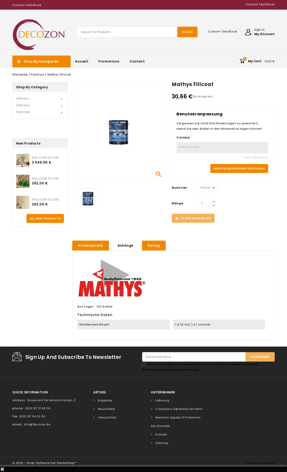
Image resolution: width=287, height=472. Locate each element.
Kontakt (161, 434)
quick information (30, 392)
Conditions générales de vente (178, 409)
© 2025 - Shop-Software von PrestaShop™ (44, 463)
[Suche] (137, 32)
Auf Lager (85, 306)
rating (154, 245)
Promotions (108, 61)
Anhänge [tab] (125, 245)
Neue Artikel (106, 409)
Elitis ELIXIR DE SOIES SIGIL (46, 199)
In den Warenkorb (193, 218)
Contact (137, 61)
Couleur (183, 137)
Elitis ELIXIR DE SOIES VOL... (46, 157)
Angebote (105, 400)
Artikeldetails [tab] (90, 245)
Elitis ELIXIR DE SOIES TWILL (46, 178)
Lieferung (162, 400)
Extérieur (23, 105)
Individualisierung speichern (239, 168)
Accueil (81, 61)
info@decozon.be (37, 424)
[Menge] (204, 203)
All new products (45, 218)
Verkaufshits (107, 417)
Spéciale (23, 112)
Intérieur (23, 98)
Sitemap (161, 443)
